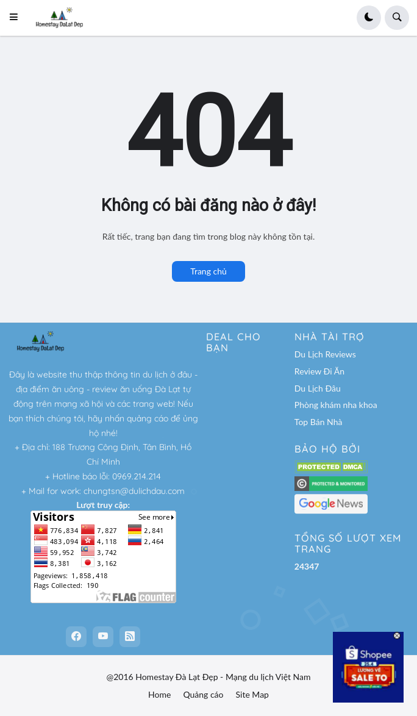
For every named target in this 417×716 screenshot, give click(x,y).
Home (159, 694)
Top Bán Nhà (318, 422)
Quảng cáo (203, 694)
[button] (17, 17)
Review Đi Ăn (319, 371)
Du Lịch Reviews (325, 354)
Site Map (252, 694)
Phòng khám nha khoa (335, 404)
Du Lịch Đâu (317, 388)
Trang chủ (208, 271)
